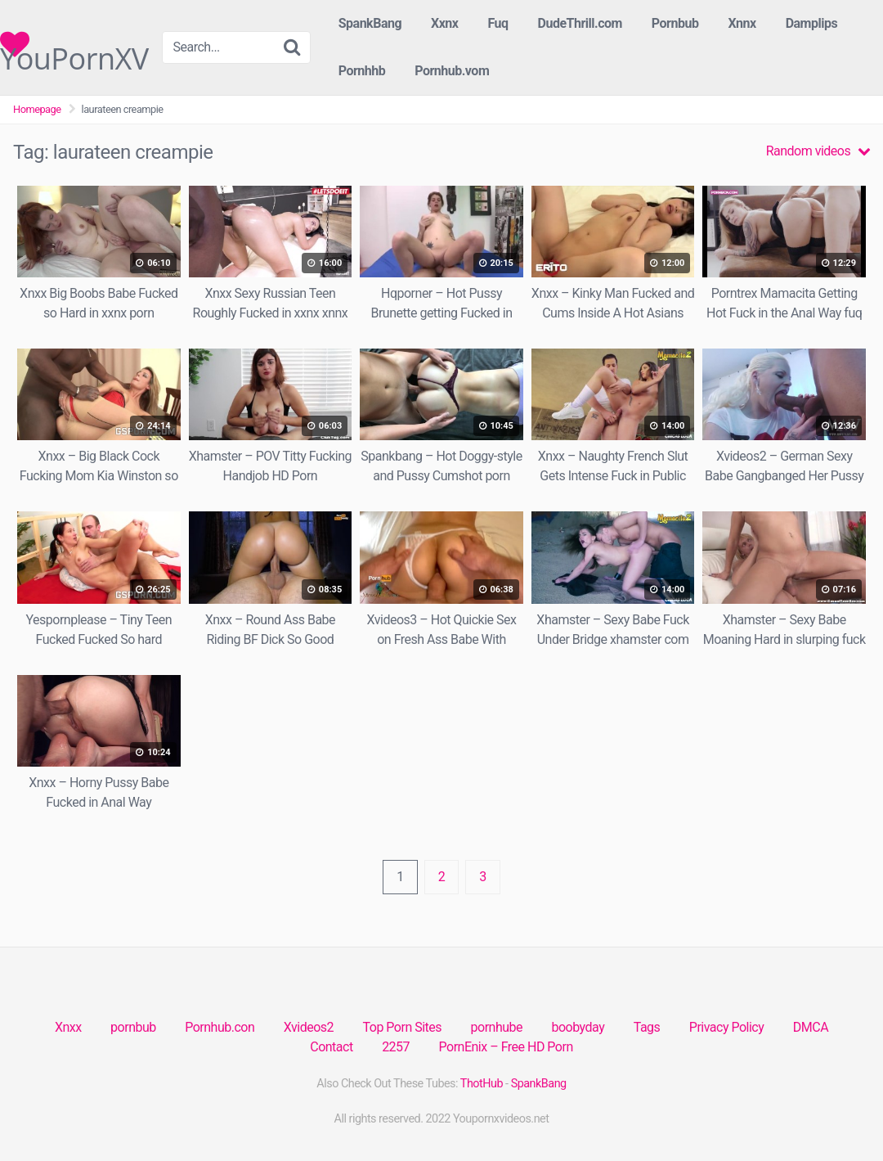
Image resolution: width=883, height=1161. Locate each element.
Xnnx (741, 23)
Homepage (37, 109)
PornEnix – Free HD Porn (506, 1047)
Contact (331, 1047)
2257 (396, 1047)
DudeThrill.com (580, 23)
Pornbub (675, 23)
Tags (647, 1027)
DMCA (810, 1027)
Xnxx (68, 1027)
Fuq (497, 23)
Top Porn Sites (402, 1027)
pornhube (496, 1027)
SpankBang (369, 23)
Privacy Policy (726, 1027)
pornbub (133, 1027)
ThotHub (481, 1084)
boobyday (577, 1027)
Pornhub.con (219, 1027)
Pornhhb (362, 71)
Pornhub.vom (452, 71)
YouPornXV (74, 44)
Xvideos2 (309, 1027)
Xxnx (444, 23)
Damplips (812, 23)
